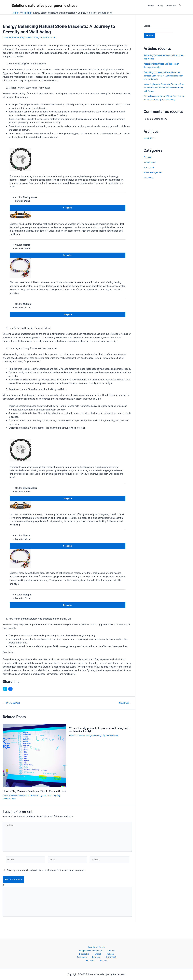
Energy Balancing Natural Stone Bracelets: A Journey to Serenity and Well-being (162, 99)
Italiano (113, 953)
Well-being (56, 805)
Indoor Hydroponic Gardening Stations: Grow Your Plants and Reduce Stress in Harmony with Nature (163, 87)
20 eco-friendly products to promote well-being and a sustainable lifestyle (99, 736)
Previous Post (13, 709)
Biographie (92, 953)
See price (67, 208)
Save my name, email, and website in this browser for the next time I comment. (46, 882)
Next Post (124, 709)
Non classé (149, 170)
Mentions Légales (81, 949)
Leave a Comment (12, 37)
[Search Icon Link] (180, 5)
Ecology (90, 741)
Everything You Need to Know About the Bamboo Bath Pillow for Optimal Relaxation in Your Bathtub (163, 75)
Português (79, 956)
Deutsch (91, 956)
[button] (5, 695)
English (103, 953)
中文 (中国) (102, 956)
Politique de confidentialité (106, 949)
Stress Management (42, 805)
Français (115, 956)
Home (150, 5)
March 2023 (150, 141)
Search (147, 26)
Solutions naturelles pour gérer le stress (44, 5)
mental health (27, 805)
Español (97, 960)
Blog (160, 5)
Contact (80, 953)
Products (171, 5)
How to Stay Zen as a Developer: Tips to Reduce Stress (33, 799)
